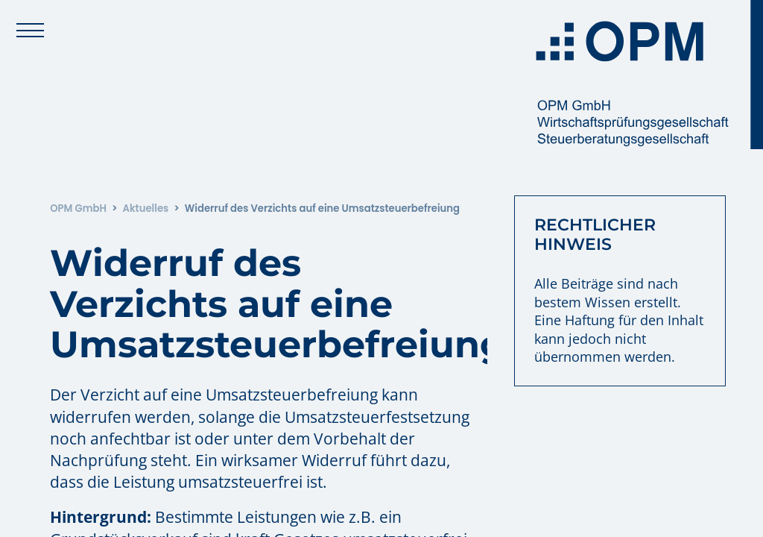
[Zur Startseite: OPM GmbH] (644, 74)
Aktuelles (145, 208)
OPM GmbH (78, 208)
